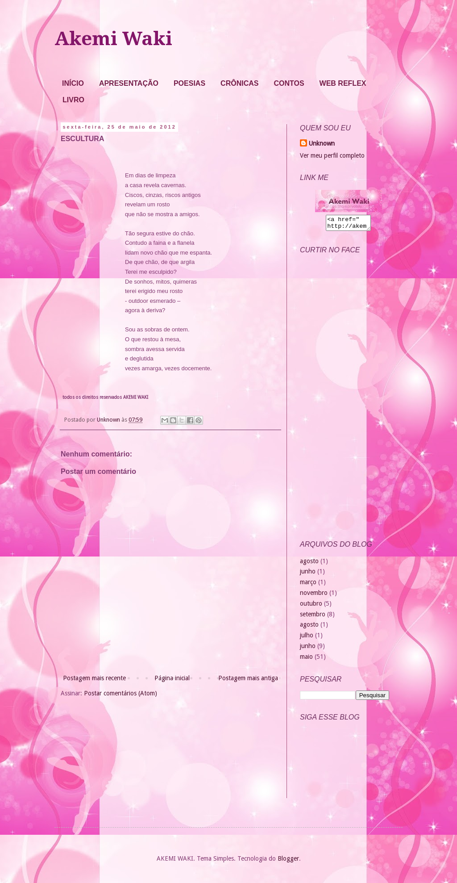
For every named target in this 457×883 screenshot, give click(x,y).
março (308, 584)
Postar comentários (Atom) (120, 693)
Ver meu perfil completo (332, 155)
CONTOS (289, 83)
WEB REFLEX (343, 83)
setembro (312, 616)
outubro (311, 606)
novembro (314, 595)
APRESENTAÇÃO (128, 83)
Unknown (322, 143)
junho (308, 574)
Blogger (288, 861)
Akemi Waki (113, 39)
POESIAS (189, 83)
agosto (309, 563)
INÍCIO (73, 83)
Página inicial (172, 678)
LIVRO (73, 100)
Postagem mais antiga (248, 678)
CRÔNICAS (239, 83)
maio (306, 659)
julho (306, 637)
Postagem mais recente (94, 678)
